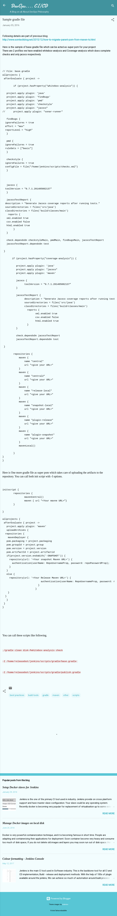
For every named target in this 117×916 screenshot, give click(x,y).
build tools (33, 694)
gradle (46, 694)
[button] (113, 20)
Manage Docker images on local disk (23, 822)
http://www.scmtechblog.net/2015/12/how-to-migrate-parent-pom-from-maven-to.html (48, 39)
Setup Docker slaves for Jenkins (20, 786)
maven (56, 694)
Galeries (65, 904)
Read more (109, 813)
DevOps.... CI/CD (29, 5)
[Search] (113, 6)
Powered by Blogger (58, 898)
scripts (76, 694)
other (66, 694)
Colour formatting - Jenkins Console (23, 858)
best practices (17, 694)
